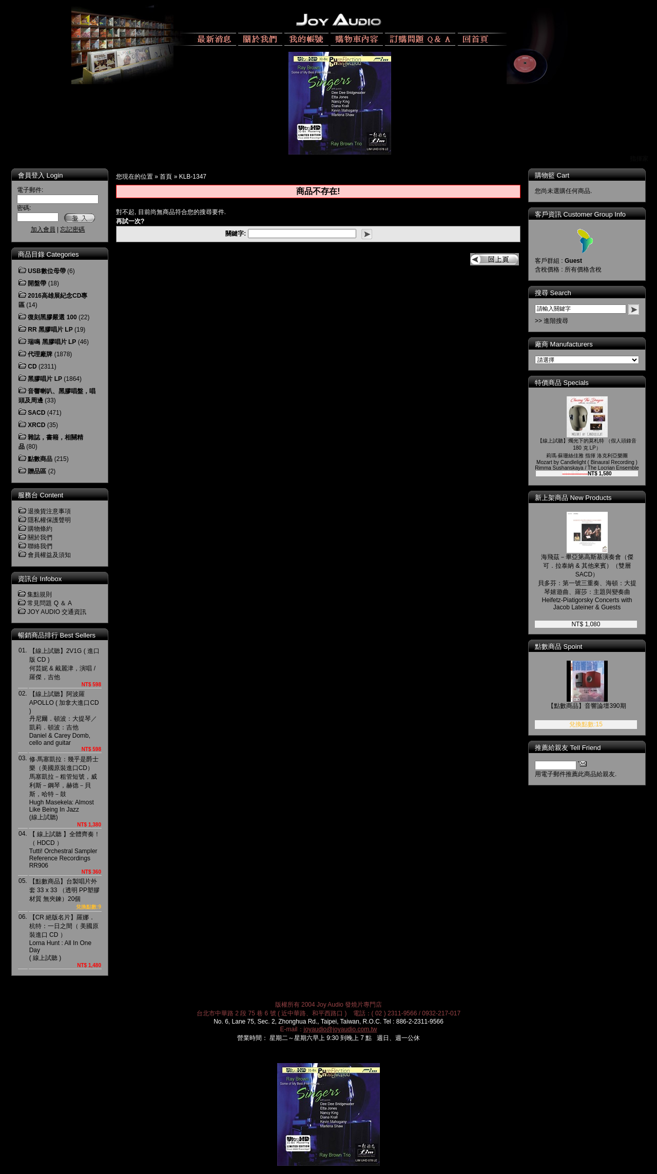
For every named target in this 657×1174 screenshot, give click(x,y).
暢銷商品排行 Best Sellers (56, 635)
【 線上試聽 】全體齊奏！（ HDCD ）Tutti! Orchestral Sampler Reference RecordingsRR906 (65, 850)
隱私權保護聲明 (49, 520)
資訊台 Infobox (40, 579)
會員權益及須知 (49, 555)
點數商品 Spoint (565, 646)
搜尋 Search (560, 293)
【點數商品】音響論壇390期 (594, 705)
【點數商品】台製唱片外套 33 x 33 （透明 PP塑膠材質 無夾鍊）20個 (64, 890)
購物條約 (40, 528)
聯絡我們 (40, 546)
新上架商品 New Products (580, 498)
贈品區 (37, 471)
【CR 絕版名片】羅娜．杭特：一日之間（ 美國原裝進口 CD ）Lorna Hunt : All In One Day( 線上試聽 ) (64, 937)
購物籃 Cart (559, 175)
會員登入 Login (40, 175)
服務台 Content (40, 495)
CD (32, 366)
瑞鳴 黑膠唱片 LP (52, 341)
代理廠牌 (40, 354)
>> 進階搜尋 (558, 320)
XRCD (36, 425)
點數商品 (40, 459)
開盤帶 (37, 283)
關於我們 (40, 537)
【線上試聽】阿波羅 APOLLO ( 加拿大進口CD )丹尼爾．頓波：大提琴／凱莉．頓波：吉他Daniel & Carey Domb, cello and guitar (64, 718)
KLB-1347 (192, 176)
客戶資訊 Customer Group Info (587, 214)
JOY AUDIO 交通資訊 (56, 611)
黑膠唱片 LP (45, 378)
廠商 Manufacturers (571, 344)
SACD (36, 412)
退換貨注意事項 (49, 511)
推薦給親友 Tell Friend (575, 748)
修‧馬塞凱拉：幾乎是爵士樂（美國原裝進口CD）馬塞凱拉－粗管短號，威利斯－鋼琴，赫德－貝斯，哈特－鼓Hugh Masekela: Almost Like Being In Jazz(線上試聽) (64, 788)
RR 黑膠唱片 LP (50, 329)
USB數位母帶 (46, 271)
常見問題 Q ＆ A (49, 603)
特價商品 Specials (569, 383)
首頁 (166, 176)
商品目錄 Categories (48, 254)
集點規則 (39, 594)
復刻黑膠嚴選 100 (52, 317)
